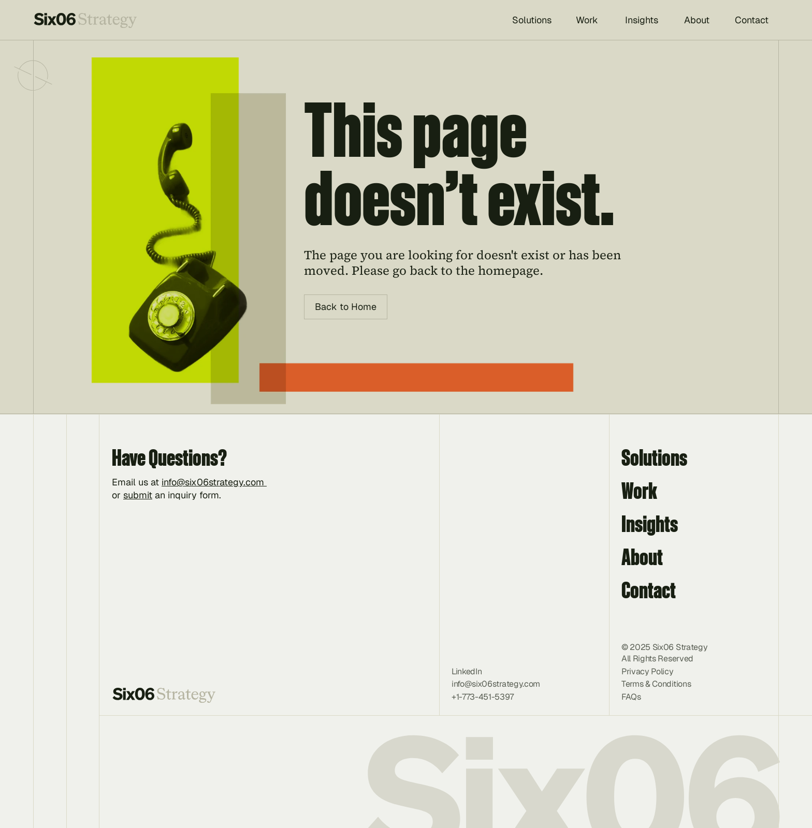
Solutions (654, 457)
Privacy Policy (647, 671)
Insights (649, 523)
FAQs (631, 696)
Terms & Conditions (656, 683)
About (642, 556)
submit (137, 495)
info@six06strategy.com (214, 482)
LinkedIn (467, 671)
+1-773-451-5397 (482, 696)
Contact (648, 589)
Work (639, 490)
